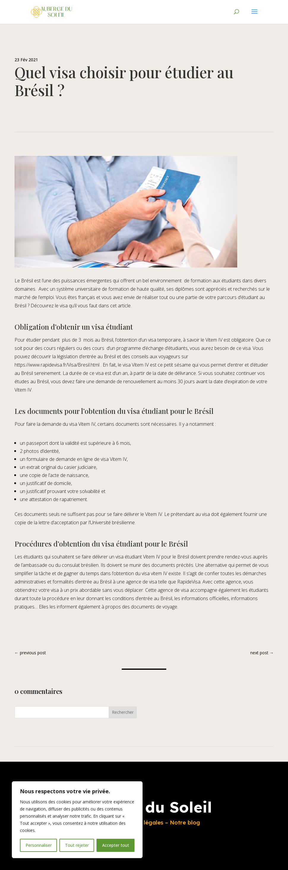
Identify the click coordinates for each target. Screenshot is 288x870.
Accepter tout (115, 845)
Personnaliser (39, 845)
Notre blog (185, 822)
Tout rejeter (77, 845)
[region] (77, 819)
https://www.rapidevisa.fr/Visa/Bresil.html (57, 365)
